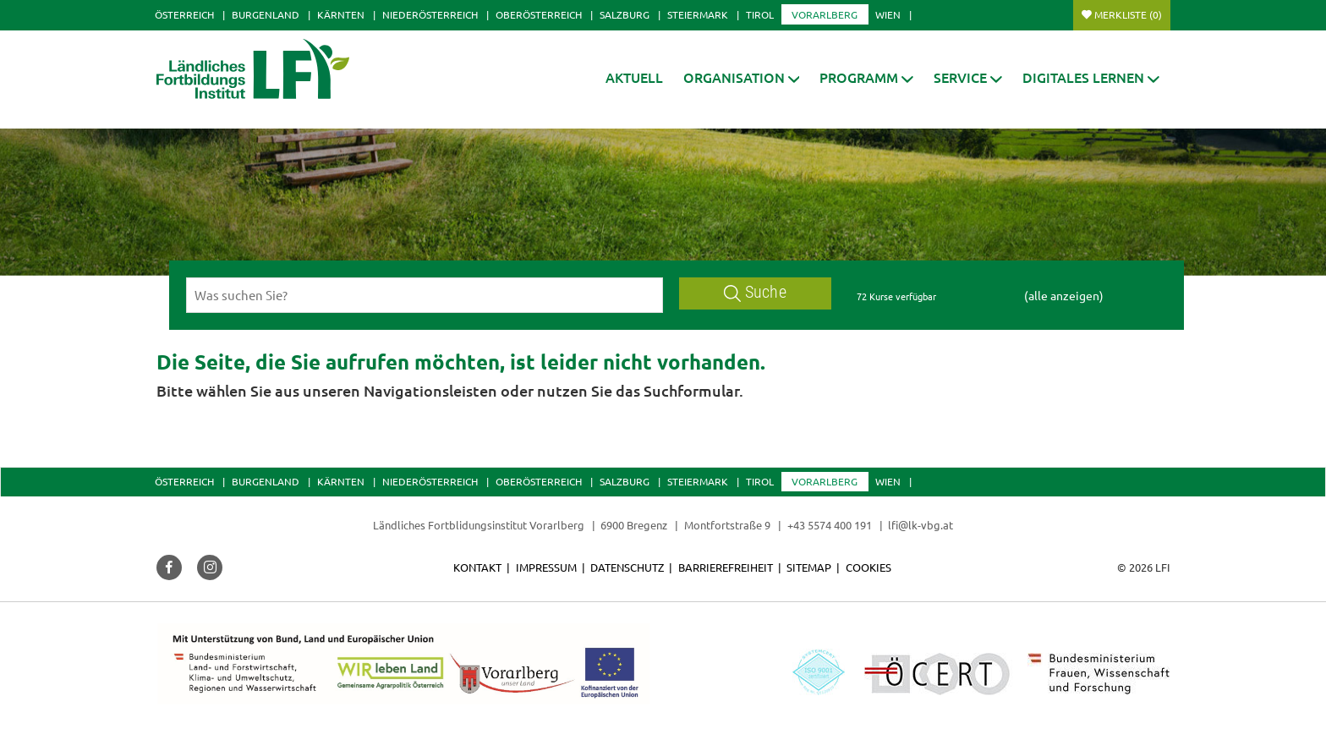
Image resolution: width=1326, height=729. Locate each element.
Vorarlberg (825, 14)
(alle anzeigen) (1064, 295)
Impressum (546, 567)
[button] (741, 77)
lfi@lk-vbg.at (920, 525)
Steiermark (697, 14)
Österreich (184, 14)
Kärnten (340, 14)
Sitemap (808, 567)
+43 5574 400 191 (829, 525)
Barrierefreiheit (725, 567)
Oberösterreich (539, 14)
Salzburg (624, 14)
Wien (888, 14)
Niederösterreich (430, 14)
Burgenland (265, 14)
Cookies (868, 567)
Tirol (760, 14)
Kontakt (477, 567)
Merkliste (1128, 14)
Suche (755, 292)
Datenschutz (627, 567)
